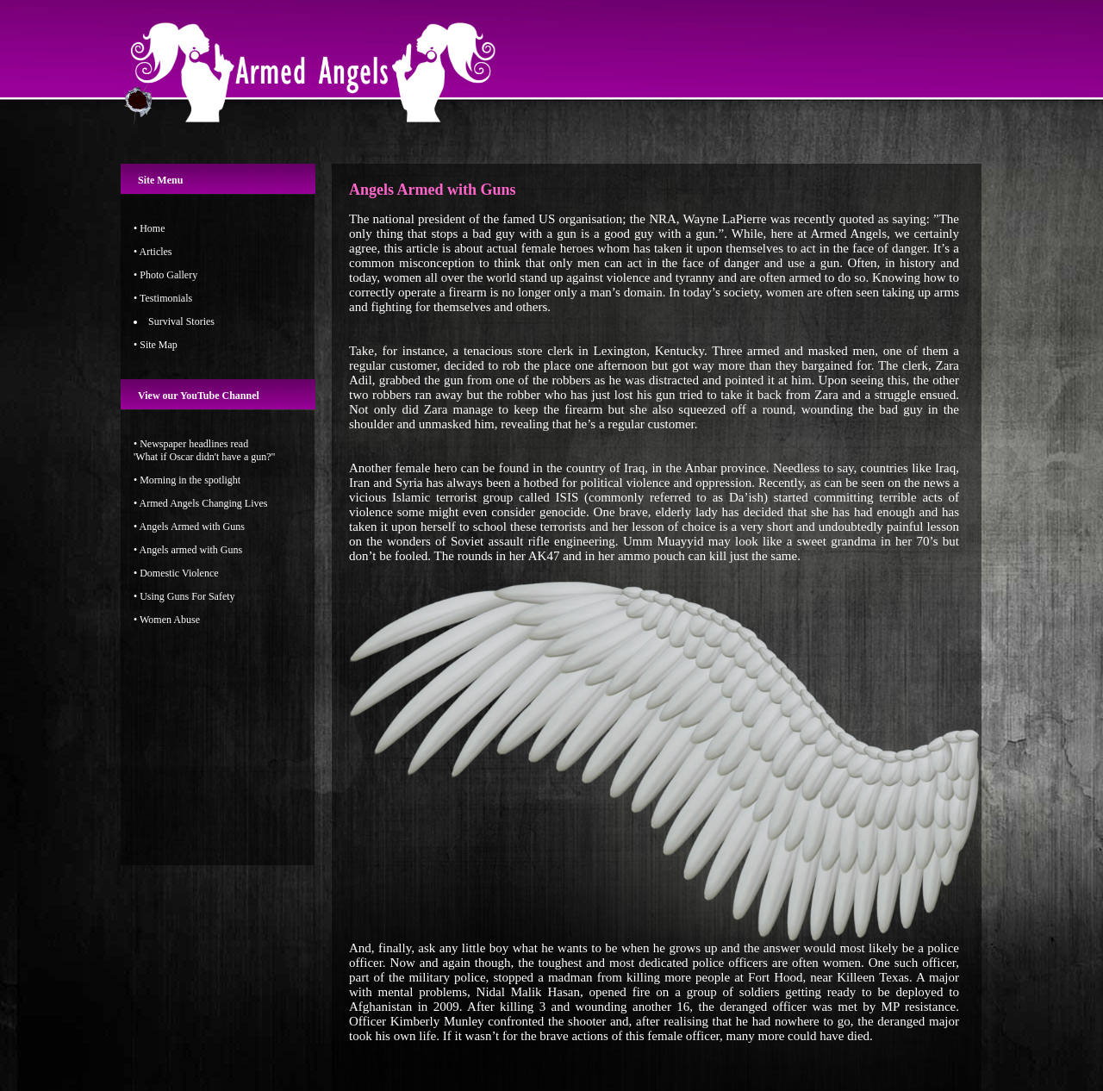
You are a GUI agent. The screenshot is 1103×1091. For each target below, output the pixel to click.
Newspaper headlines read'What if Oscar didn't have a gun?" (205, 450)
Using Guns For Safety (187, 596)
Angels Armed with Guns (191, 527)
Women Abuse (170, 620)
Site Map (159, 345)
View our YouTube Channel (198, 396)
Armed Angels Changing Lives (204, 503)
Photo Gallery (168, 275)
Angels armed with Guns (191, 550)
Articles (156, 252)
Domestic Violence (179, 573)
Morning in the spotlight (190, 480)
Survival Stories (181, 321)
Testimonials (166, 298)
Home (152, 228)
